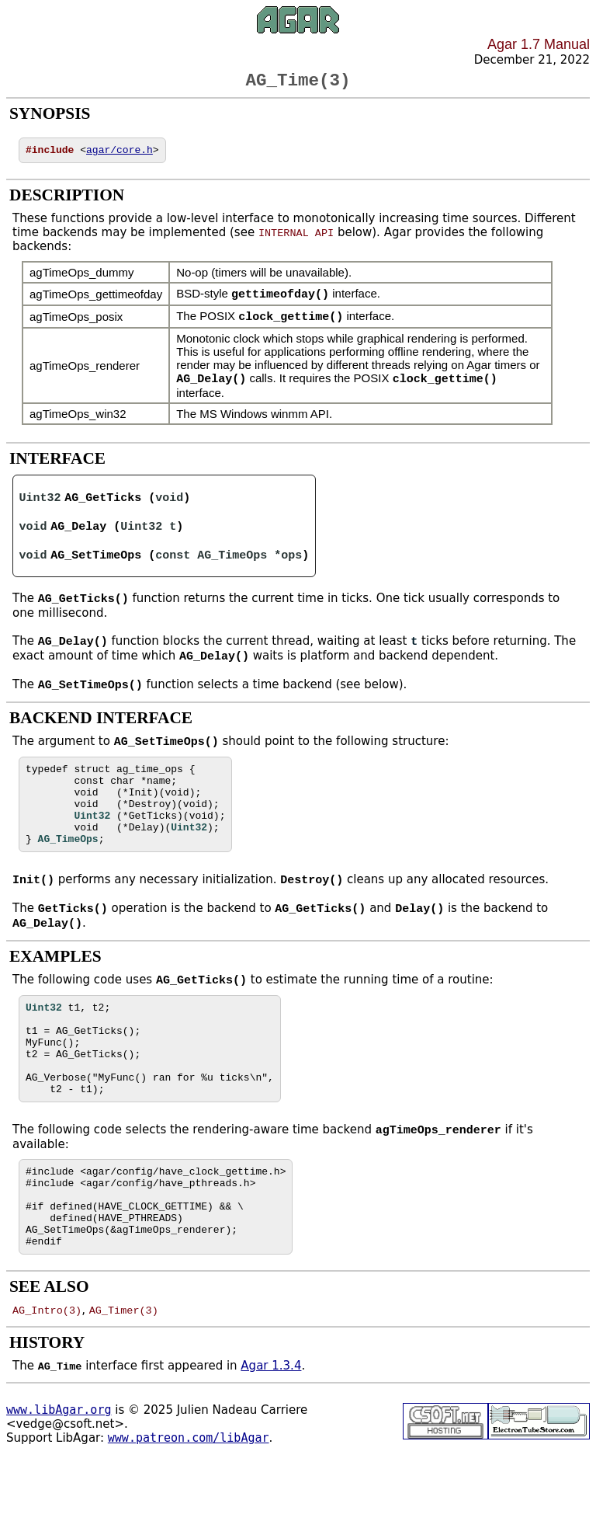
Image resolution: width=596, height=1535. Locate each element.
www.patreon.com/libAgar (188, 1508)
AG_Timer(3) (123, 1380)
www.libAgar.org (58, 1480)
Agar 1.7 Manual (538, 44)
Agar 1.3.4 (271, 1436)
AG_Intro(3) (46, 1380)
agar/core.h (119, 155)
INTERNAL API (296, 238)
